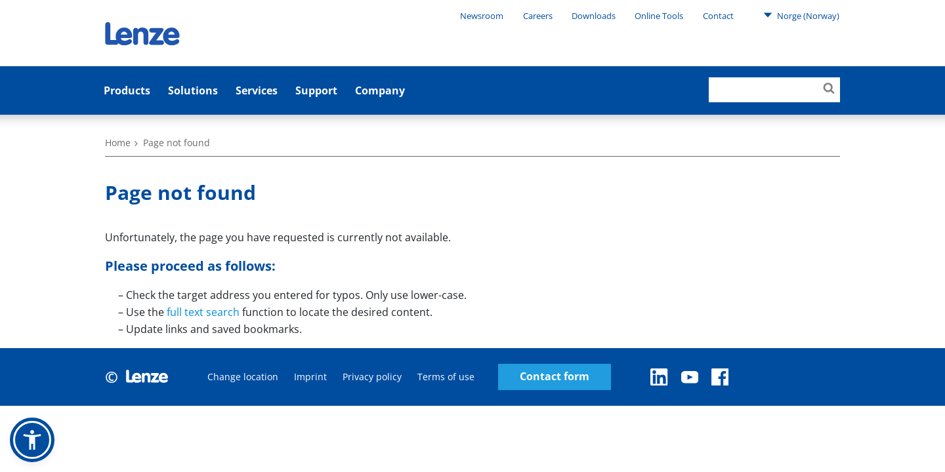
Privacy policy (372, 376)
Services (257, 90)
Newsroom (481, 16)
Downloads (594, 16)
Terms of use (445, 376)
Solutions (193, 90)
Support (316, 90)
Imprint (310, 376)
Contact (718, 16)
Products (127, 90)
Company (380, 90)
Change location (242, 376)
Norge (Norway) (801, 15)
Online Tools (659, 16)
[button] (32, 440)
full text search (203, 312)
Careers (538, 16)
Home (118, 142)
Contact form (554, 377)
